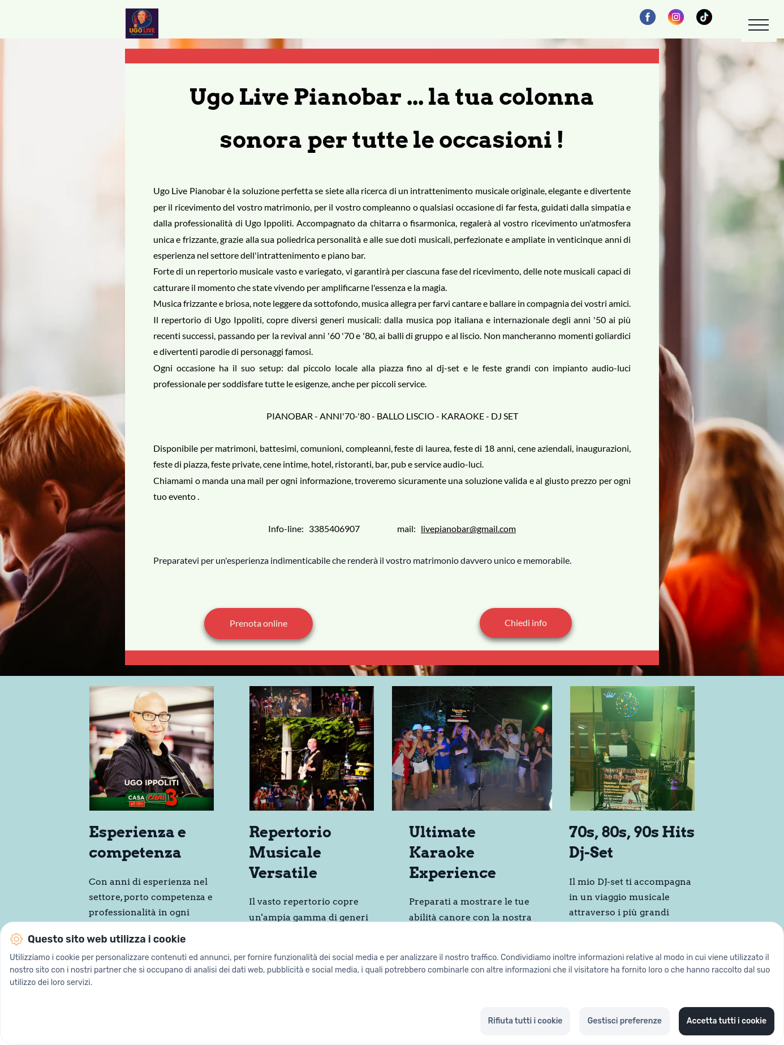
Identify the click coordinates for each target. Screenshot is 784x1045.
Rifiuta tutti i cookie (525, 1021)
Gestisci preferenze (624, 1021)
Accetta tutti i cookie (726, 1021)
